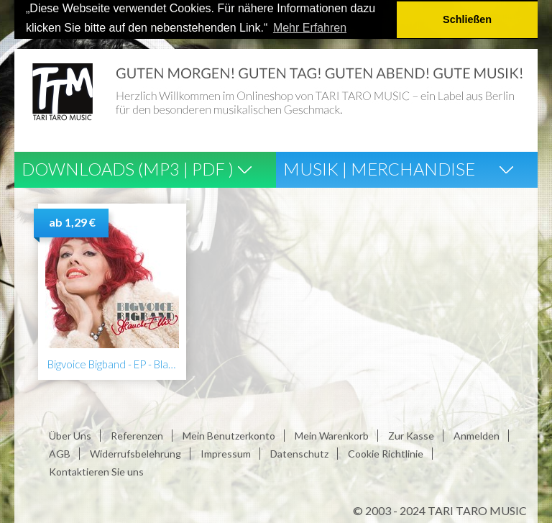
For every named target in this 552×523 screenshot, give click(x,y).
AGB (59, 453)
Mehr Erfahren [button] (309, 28)
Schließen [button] (467, 19)
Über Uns (70, 435)
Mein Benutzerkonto (229, 435)
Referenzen (137, 435)
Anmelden (477, 435)
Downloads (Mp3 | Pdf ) (128, 168)
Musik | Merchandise (379, 168)
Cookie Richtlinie (385, 453)
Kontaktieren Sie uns (96, 471)
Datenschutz (299, 453)
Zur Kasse (411, 435)
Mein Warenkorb (332, 435)
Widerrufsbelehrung (135, 453)
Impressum (226, 453)
